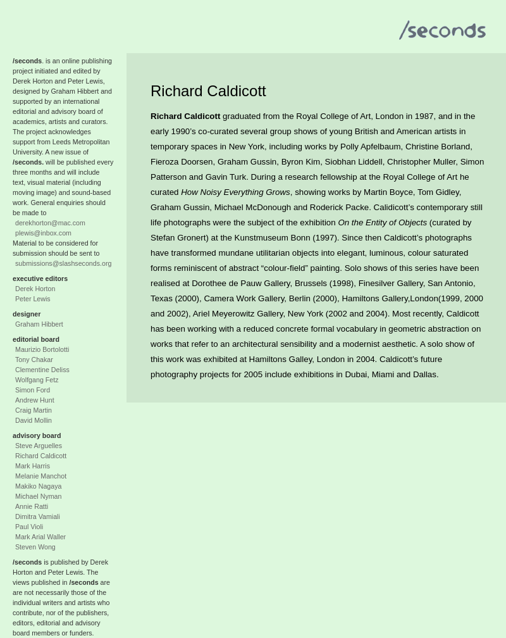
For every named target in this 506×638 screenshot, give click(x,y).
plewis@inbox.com (43, 233)
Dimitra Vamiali (37, 516)
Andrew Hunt (34, 400)
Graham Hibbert (39, 324)
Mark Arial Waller (40, 537)
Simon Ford (32, 390)
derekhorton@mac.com (50, 223)
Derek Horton (35, 288)
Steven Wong (35, 547)
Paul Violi (29, 526)
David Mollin (33, 420)
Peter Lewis (33, 299)
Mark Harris (32, 466)
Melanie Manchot (40, 476)
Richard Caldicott (40, 456)
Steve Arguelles (38, 445)
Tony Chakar (34, 359)
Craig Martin (33, 410)
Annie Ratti (31, 506)
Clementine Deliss (42, 369)
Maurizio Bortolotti (42, 349)
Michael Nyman (38, 496)
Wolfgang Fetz (37, 380)
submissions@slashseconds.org (63, 263)
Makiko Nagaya (38, 486)
